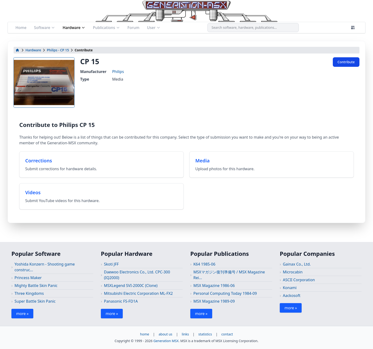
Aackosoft (291, 295)
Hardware (74, 27)
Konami (290, 287)
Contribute (346, 62)
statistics (205, 334)
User (153, 27)
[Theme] (353, 27)
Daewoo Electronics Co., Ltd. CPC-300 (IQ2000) (137, 274)
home (144, 334)
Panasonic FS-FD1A (121, 301)
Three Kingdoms (29, 293)
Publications (106, 27)
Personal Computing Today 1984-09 (225, 293)
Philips (118, 71)
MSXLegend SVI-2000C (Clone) (130, 285)
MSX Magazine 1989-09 (214, 301)
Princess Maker (28, 277)
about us (165, 334)
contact (227, 334)
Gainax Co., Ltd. (297, 264)
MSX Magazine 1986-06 (214, 285)
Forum (133, 27)
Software (44, 27)
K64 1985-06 (204, 264)
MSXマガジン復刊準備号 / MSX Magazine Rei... (229, 274)
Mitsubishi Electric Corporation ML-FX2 (138, 293)
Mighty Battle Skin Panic (36, 285)
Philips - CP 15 (58, 50)
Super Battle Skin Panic (35, 301)
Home (20, 27)
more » (22, 313)
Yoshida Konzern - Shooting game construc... (45, 267)
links (185, 334)
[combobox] (253, 27)
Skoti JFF (111, 264)
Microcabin (293, 272)
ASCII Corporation (299, 279)
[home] (17, 50)
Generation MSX (166, 341)
